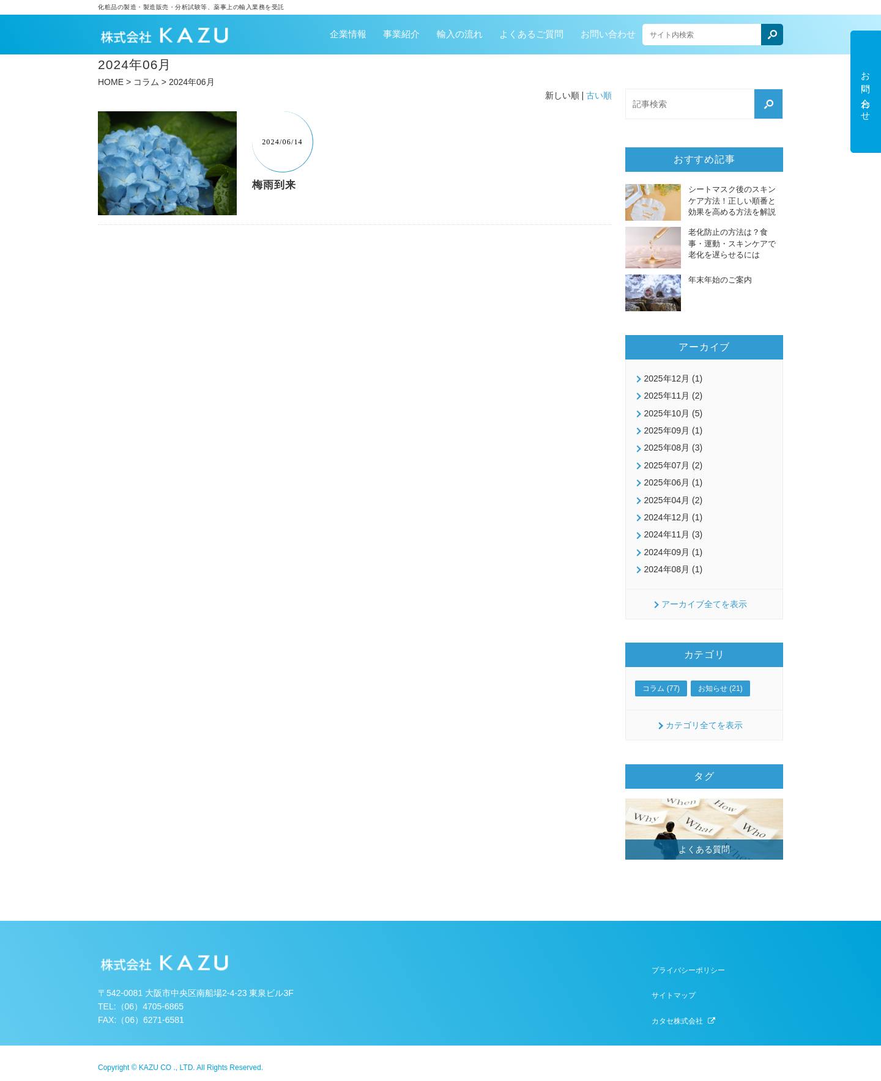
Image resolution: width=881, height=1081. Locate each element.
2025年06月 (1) (673, 482)
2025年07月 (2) (673, 465)
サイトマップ (674, 995)
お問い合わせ (608, 34)
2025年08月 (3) (673, 447)
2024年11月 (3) (673, 534)
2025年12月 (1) (673, 378)
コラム (146, 82)
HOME (111, 82)
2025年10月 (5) (673, 413)
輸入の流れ (460, 34)
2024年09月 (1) (673, 552)
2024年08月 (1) (673, 569)
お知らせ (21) (720, 688)
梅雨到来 (274, 185)
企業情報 (348, 34)
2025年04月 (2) (673, 500)
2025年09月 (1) (673, 430)
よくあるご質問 (531, 34)
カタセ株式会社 (677, 1021)
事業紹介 (401, 34)
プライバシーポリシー (688, 970)
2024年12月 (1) (673, 517)
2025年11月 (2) (673, 395)
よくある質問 (704, 849)
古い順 (599, 95)
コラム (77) (661, 688)
